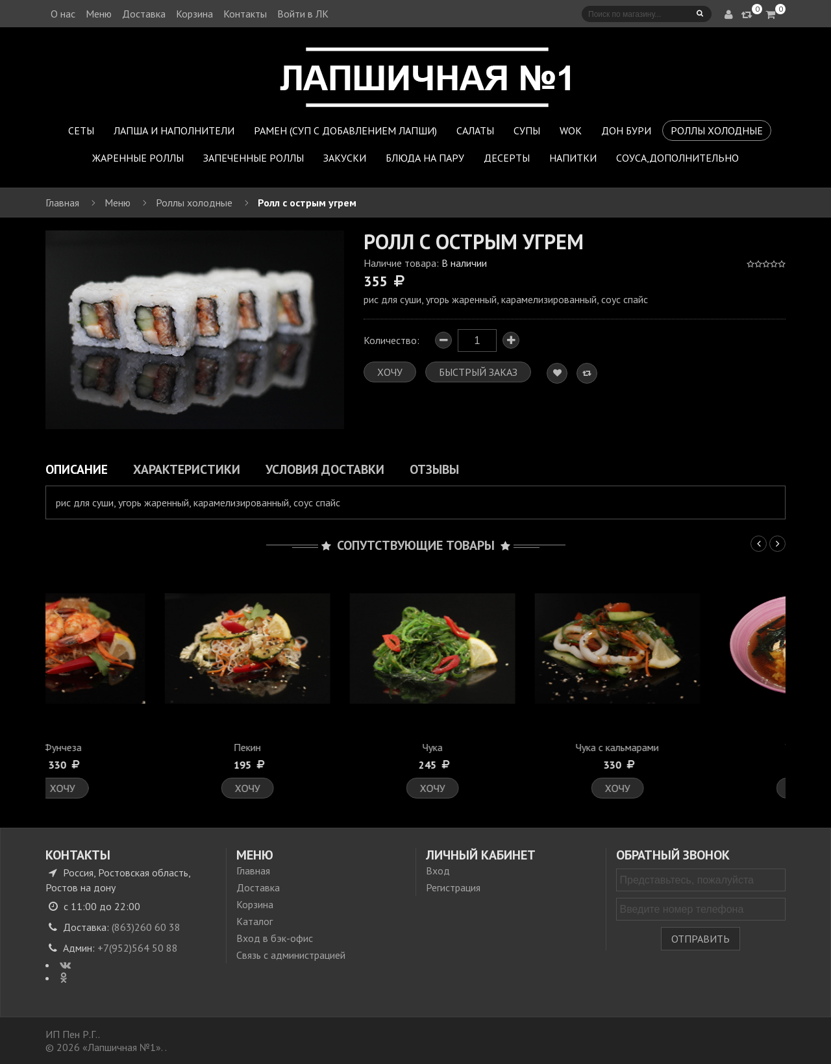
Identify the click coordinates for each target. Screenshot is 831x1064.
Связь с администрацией (290, 954)
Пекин (323, 747)
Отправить (700, 938)
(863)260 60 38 (146, 927)
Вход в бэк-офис (274, 938)
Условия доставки (325, 469)
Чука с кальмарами (693, 747)
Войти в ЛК (303, 13)
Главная (253, 870)
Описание (76, 469)
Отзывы (434, 469)
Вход (438, 870)
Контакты (245, 13)
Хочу (138, 788)
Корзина (194, 13)
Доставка (144, 13)
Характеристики (186, 469)
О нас (63, 13)
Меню (99, 13)
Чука (508, 747)
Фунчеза (138, 747)
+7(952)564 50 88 (137, 947)
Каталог (254, 921)
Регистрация (453, 887)
